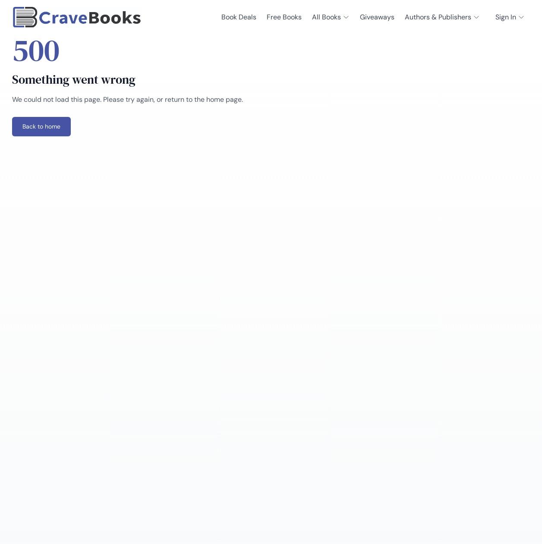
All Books (331, 17)
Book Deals (238, 17)
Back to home (41, 126)
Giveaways (377, 17)
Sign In (510, 17)
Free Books (284, 17)
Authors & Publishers (442, 17)
